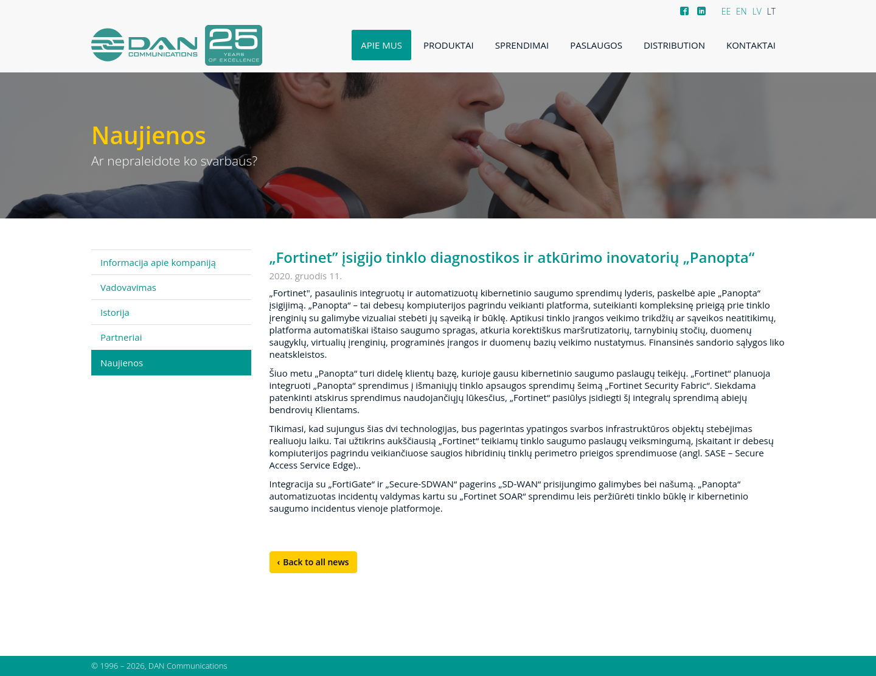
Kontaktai (751, 45)
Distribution (674, 45)
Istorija (115, 312)
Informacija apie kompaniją (158, 262)
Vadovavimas (128, 287)
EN (741, 11)
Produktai (448, 45)
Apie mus (381, 45)
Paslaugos (596, 45)
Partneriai (121, 337)
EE (726, 11)
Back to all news (316, 562)
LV (756, 11)
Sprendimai (522, 45)
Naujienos (121, 363)
